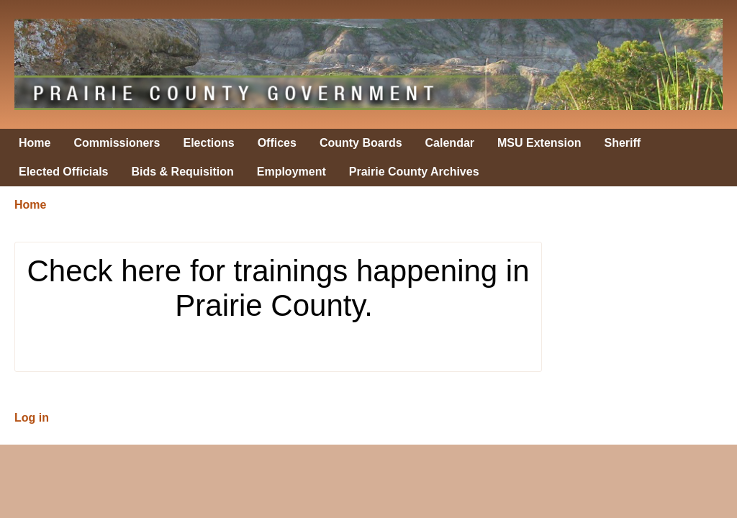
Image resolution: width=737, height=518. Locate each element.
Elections (209, 143)
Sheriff (623, 143)
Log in (31, 418)
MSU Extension (539, 143)
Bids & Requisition (183, 171)
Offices (277, 143)
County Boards (361, 143)
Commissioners (116, 143)
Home (34, 143)
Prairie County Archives (414, 171)
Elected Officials (64, 171)
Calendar (449, 143)
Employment (291, 171)
